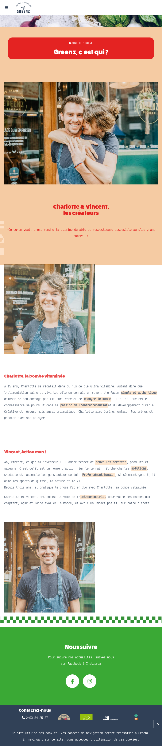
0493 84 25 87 (37, 717)
